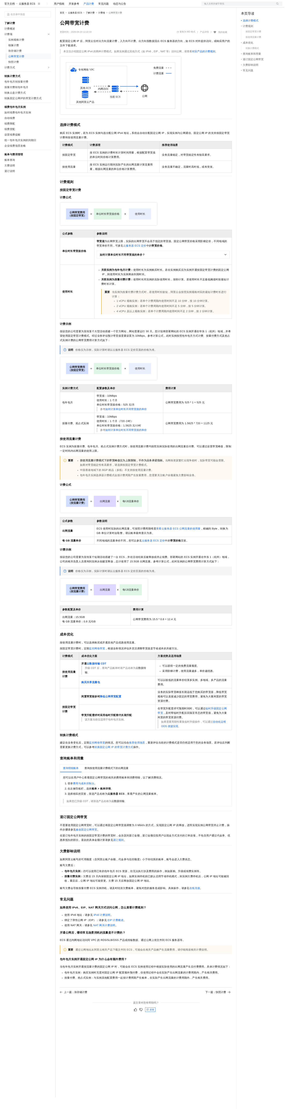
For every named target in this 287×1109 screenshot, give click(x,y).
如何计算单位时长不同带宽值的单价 (126, 420)
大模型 (38, 5)
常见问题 (103, 15)
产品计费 (89, 15)
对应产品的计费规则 (203, 63)
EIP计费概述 (115, 931)
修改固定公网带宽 (86, 841)
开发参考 (74, 15)
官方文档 (9, 15)
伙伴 (100, 5)
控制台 (254, 6)
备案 (245, 6)
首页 (62, 24)
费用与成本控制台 (83, 795)
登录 (276, 6)
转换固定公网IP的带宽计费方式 (113, 758)
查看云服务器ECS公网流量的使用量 (178, 540)
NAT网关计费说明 (104, 937)
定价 (79, 5)
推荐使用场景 (137, 754)
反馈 (150, 1021)
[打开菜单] (6, 6)
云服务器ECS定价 (134, 257)
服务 (109, 5)
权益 (71, 5)
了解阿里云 (121, 5)
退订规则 (118, 851)
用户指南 (59, 15)
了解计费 (90, 24)
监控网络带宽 (97, 660)
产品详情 (204, 43)
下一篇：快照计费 (217, 1003)
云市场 (90, 5)
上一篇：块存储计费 (73, 1003)
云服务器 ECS (27, 15)
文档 (237, 6)
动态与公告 (119, 15)
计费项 (101, 24)
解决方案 (59, 5)
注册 (263, 6)
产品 (48, 5)
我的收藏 (222, 44)
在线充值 (194, 899)
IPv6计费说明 (102, 926)
